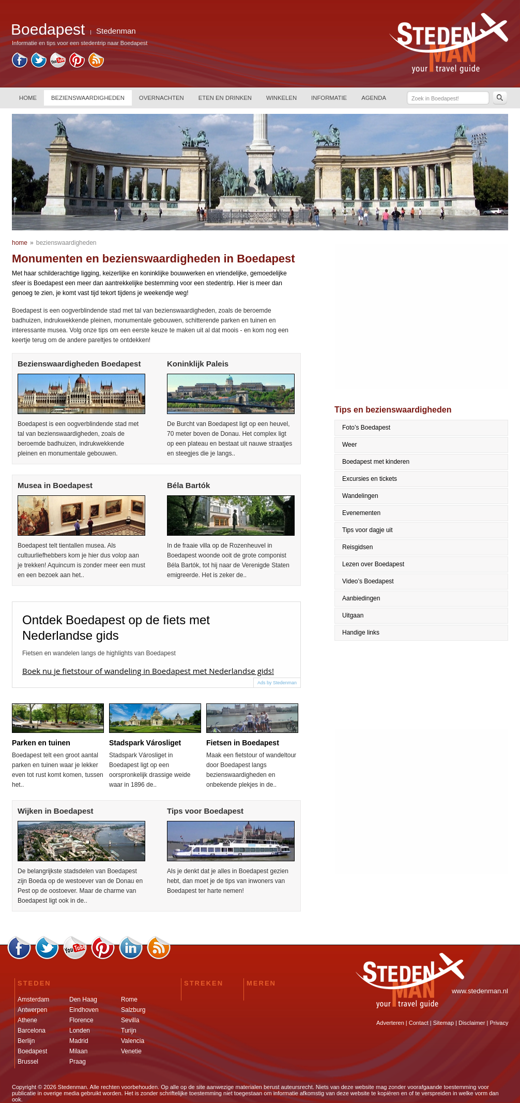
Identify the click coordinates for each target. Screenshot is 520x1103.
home (19, 242)
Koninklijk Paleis (197, 363)
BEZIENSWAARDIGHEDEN (88, 98)
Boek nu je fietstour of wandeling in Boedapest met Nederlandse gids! (148, 671)
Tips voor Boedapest (205, 810)
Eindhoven (84, 1009)
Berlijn (26, 1041)
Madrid (78, 1041)
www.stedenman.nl (480, 991)
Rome (129, 999)
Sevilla (130, 1020)
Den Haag (83, 999)
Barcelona (31, 1030)
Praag (77, 1061)
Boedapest (32, 1051)
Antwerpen (32, 1009)
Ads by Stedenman (277, 682)
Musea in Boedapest (55, 485)
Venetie (131, 1051)
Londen (79, 1030)
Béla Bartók (188, 485)
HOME (28, 98)
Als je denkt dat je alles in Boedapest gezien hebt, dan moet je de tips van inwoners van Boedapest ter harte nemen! (227, 880)
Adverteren (390, 1023)
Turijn (128, 1030)
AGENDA (373, 98)
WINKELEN (281, 98)
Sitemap (443, 1023)
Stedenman (116, 30)
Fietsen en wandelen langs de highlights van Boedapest (99, 653)
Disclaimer (471, 1023)
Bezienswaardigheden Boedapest (79, 363)
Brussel (28, 1061)
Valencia (132, 1041)
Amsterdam (33, 999)
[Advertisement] (422, 316)
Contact (419, 1023)
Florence (81, 1020)
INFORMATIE (329, 98)
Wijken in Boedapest (56, 810)
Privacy (499, 1023)
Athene (27, 1020)
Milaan (78, 1051)
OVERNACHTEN (161, 98)
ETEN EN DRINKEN (225, 98)
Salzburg (133, 1009)
